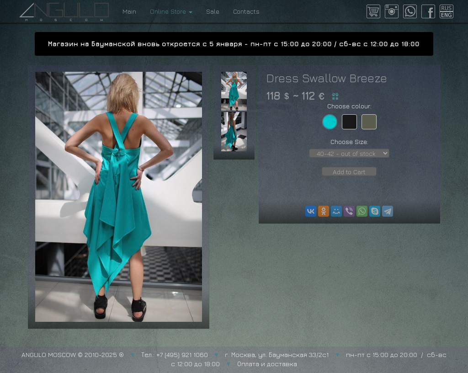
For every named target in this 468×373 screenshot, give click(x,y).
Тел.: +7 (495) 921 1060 (174, 354)
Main (129, 11)
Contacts (246, 11)
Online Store (171, 11)
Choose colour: (349, 106)
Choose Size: (349, 141)
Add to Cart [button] (349, 172)
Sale (212, 11)
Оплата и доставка (267, 364)
